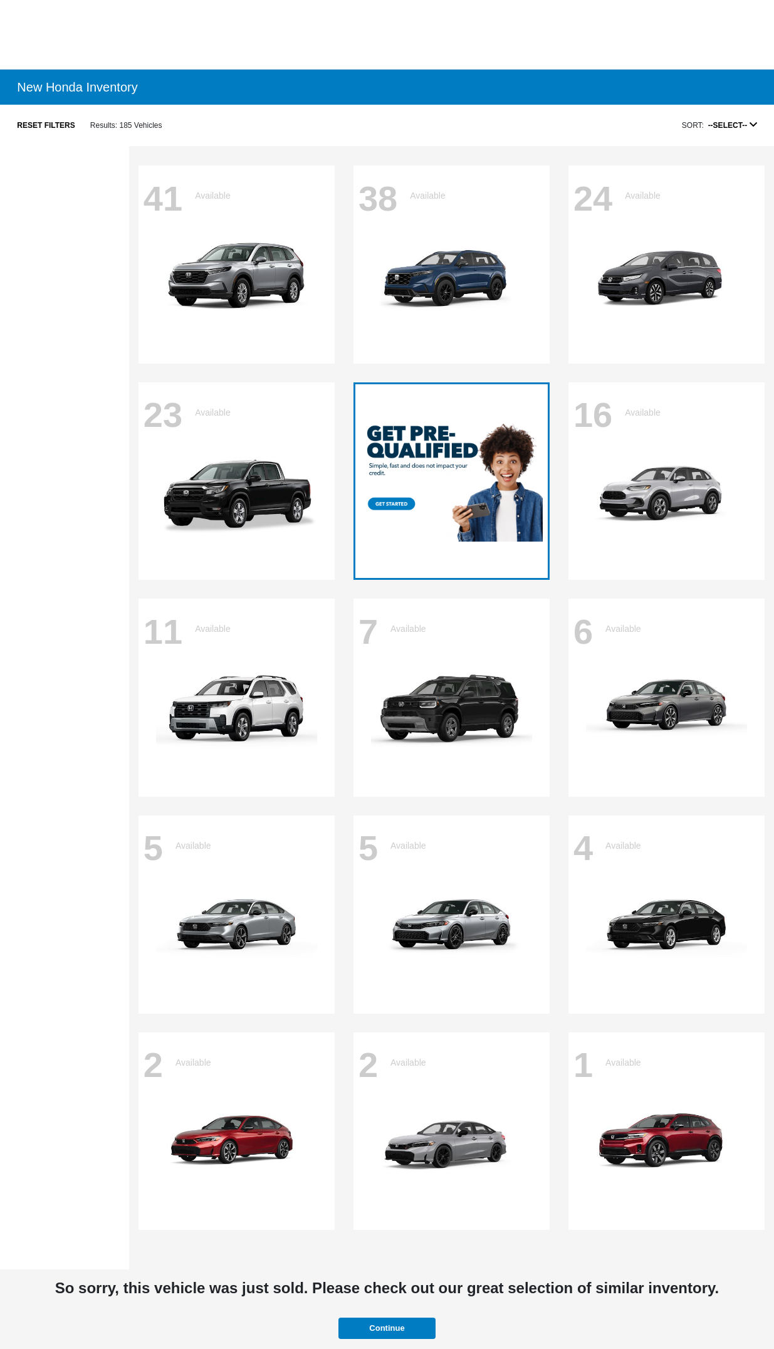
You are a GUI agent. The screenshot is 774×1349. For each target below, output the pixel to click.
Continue (386, 1328)
